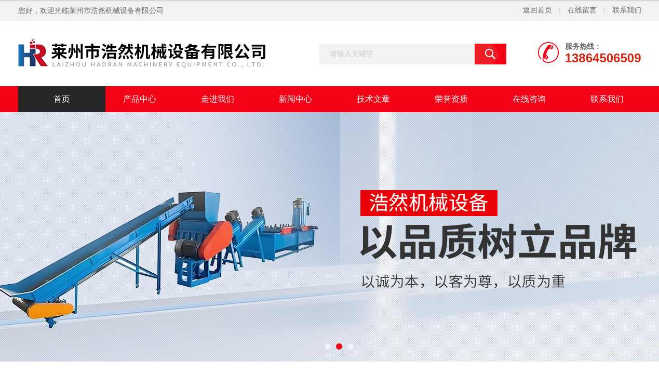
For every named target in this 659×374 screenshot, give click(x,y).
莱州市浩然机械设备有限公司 (116, 11)
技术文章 (373, 99)
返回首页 (537, 10)
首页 (61, 99)
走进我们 (217, 99)
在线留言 (582, 10)
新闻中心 (295, 99)
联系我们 (626, 10)
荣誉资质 (451, 99)
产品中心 (139, 99)
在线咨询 (529, 99)
